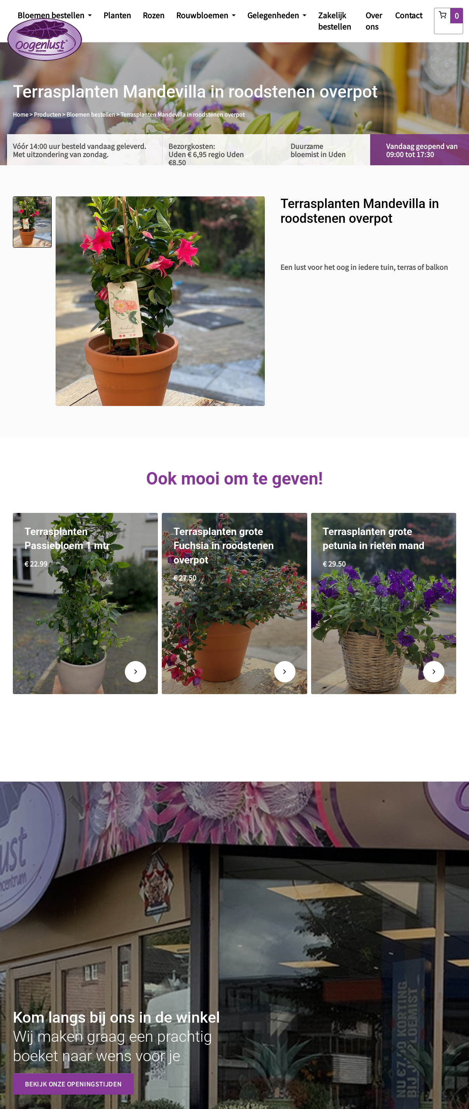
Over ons (374, 21)
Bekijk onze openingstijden (73, 1083)
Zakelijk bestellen (334, 21)
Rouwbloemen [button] (203, 15)
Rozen (153, 15)
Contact (408, 15)
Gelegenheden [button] (274, 15)
